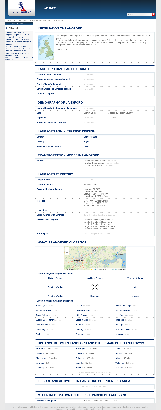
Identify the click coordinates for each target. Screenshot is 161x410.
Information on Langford (60, 28)
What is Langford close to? (62, 242)
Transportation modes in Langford (68, 155)
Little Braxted (81, 315)
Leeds (118, 349)
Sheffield (80, 353)
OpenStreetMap (112, 269)
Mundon (119, 334)
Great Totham (42, 315)
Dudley (118, 368)
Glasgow (40, 353)
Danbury (79, 329)
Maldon (79, 306)
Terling (39, 334)
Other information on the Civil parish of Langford (82, 395)
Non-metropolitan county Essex (46, 20)
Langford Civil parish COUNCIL (64, 69)
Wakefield (119, 363)
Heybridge (134, 287)
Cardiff (79, 363)
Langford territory (55, 174)
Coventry (40, 368)
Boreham (80, 334)
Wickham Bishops (95, 278)
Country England (28, 20)
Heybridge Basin (83, 310)
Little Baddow (42, 325)
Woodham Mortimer (45, 320)
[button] (67, 249)
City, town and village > (15, 20)
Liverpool (40, 363)
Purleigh (119, 325)
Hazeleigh (119, 320)
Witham (79, 325)
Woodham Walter (55, 287)
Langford (50, 7)
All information (14, 28)
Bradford (119, 353)
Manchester (41, 358)
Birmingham (81, 349)
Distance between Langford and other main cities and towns (91, 343)
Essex (86, 146)
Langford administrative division (66, 131)
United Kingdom (91, 137)
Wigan (78, 368)
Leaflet (94, 269)
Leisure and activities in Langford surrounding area (84, 381)
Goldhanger (41, 329)
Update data (61, 49)
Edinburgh (80, 358)
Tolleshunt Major (122, 329)
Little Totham (121, 315)
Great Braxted (82, 320)
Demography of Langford (60, 102)
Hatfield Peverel (55, 278)
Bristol (118, 358)
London (40, 349)
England (87, 142)
